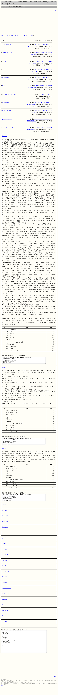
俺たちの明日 (6, 102)
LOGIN (23, 7)
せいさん (4, 451)
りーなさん (5, 525)
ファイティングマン (7, 127)
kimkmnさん (5, 509)
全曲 (17, 7)
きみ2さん (5, 614)
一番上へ (55, 685)
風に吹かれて (6, 77)
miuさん (4, 553)
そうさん (4, 581)
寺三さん (4, 619)
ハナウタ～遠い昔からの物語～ (10, 94)
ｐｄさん (4, 514)
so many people (6, 110)
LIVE (5, 7)
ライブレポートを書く (27, 35)
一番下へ (55, 10)
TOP (2, 7)
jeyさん (4, 368)
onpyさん (4, 586)
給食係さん (5, 520)
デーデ (4, 69)
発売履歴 (13, 7)
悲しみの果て (6, 61)
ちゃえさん (5, 531)
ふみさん (4, 603)
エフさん (4, 536)
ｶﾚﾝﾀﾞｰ (8, 7)
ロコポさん (5, 542)
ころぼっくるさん (7, 558)
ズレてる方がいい (7, 44)
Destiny (4, 86)
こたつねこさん (6, 575)
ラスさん (4, 136)
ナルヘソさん (5, 597)
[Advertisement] (29, 23)
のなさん (4, 564)
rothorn (1, 693)
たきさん (4, 570)
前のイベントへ (5, 35)
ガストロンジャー (7, 119)
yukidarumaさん (6, 592)
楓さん (4, 608)
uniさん (4, 547)
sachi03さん (5, 625)
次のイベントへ (15, 35)
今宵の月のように (7, 52)
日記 (20, 7)
